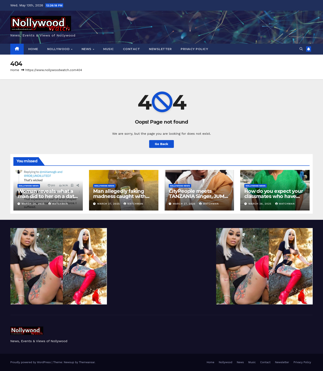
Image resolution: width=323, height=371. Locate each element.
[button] (301, 49)
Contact (131, 49)
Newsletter (160, 49)
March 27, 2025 (109, 203)
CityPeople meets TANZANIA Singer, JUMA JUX (198, 196)
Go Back (161, 144)
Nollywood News (29, 186)
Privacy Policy (194, 49)
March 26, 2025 (260, 203)
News (87, 49)
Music (108, 49)
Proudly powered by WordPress (31, 362)
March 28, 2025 (34, 203)
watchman (58, 203)
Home (33, 49)
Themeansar (87, 362)
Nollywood (59, 49)
